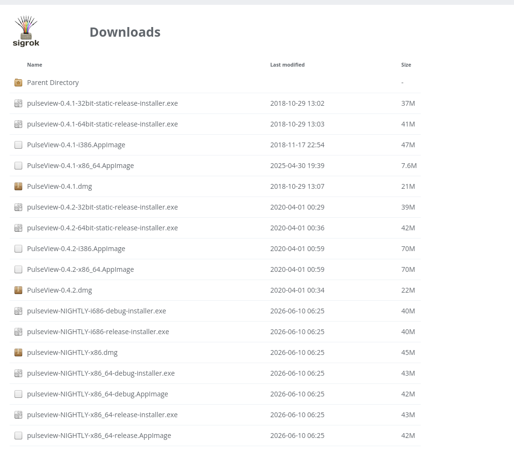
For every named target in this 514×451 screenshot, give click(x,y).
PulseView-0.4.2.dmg (59, 290)
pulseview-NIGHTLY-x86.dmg (72, 352)
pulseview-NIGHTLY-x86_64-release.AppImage (99, 435)
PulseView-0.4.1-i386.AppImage (76, 144)
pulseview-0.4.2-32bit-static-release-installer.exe (102, 206)
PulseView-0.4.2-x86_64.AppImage (80, 269)
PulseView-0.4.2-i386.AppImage (76, 248)
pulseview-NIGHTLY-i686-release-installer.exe (98, 331)
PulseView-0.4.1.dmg (59, 186)
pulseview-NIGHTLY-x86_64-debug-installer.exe (101, 373)
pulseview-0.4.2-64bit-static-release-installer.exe (102, 227)
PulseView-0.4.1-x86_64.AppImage (80, 165)
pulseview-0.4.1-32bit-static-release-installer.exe (102, 103)
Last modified (287, 64)
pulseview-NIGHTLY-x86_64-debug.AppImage (97, 393)
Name (34, 64)
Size (406, 64)
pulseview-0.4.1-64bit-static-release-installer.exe (102, 123)
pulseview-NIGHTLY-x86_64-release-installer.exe (102, 414)
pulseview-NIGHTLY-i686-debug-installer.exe (96, 310)
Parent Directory (53, 82)
